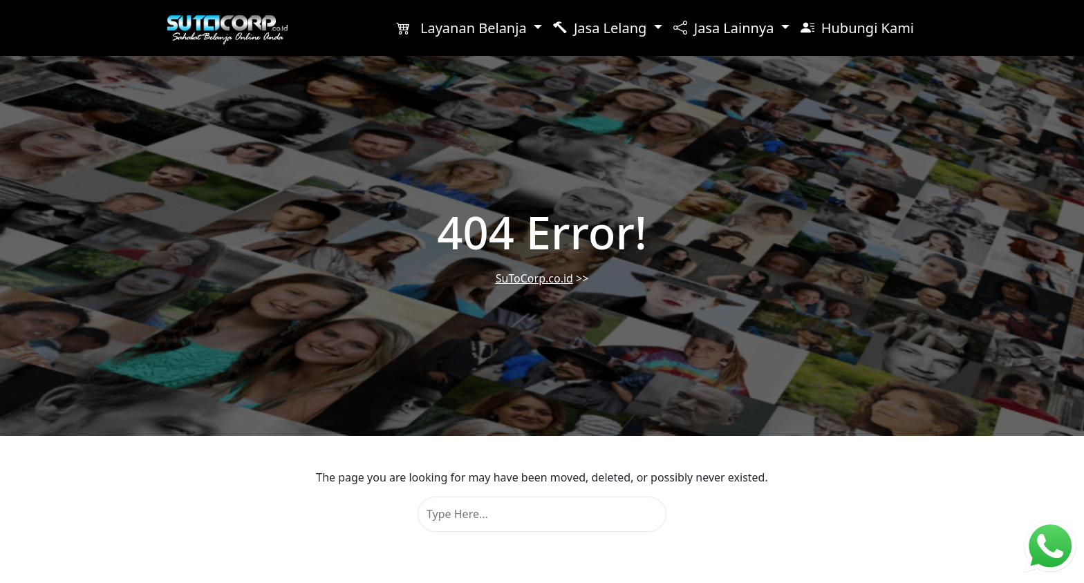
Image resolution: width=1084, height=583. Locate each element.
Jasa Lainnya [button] (725, 28)
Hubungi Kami (857, 28)
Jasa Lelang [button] (602, 28)
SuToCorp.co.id (534, 278)
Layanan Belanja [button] (463, 28)
